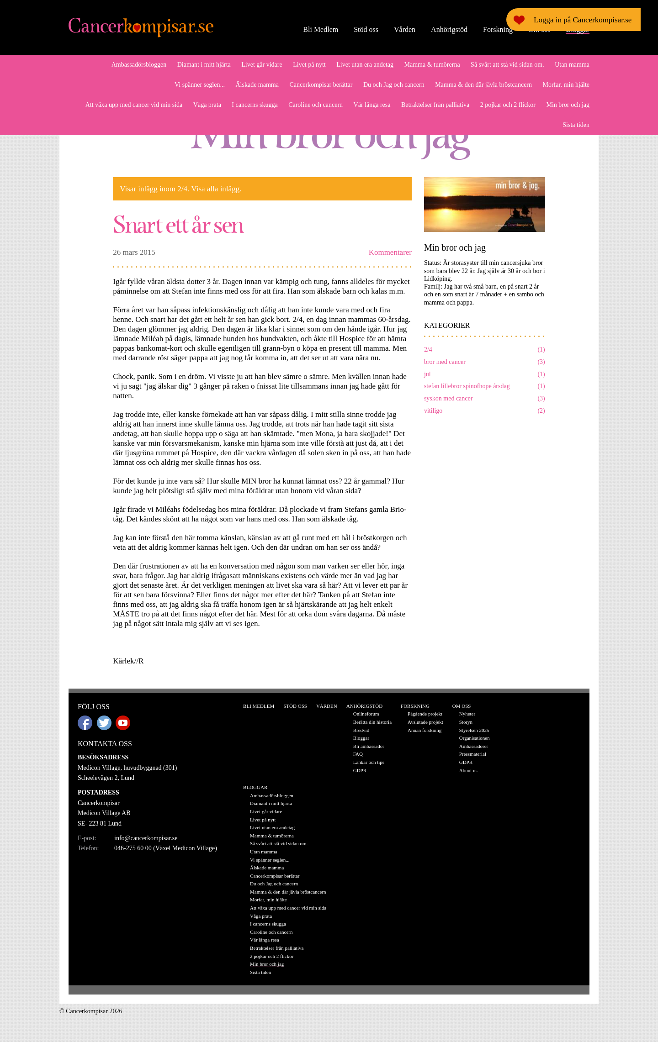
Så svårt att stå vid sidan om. (507, 64)
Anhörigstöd (449, 29)
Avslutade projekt (425, 722)
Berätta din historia (372, 722)
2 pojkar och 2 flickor (508, 104)
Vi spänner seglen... (200, 84)
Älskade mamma (256, 84)
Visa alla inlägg (215, 188)
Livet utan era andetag (364, 64)
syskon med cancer (484, 399)
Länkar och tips (368, 762)
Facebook (85, 723)
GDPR (359, 770)
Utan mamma (572, 64)
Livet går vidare (261, 64)
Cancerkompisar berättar (320, 84)
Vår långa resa (372, 104)
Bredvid (361, 730)
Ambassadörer (473, 746)
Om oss (539, 29)
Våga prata (207, 104)
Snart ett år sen (178, 223)
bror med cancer (484, 362)
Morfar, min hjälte (566, 84)
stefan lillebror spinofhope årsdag (484, 386)
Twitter (104, 723)
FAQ (358, 754)
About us (468, 770)
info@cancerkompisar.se (145, 838)
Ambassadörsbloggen (139, 64)
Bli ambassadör (368, 746)
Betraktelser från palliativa (435, 104)
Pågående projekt (425, 713)
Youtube (123, 723)
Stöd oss (366, 29)
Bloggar (577, 29)
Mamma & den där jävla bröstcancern (483, 84)
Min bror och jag (568, 104)
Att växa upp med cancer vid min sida (134, 104)
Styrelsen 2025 (474, 730)
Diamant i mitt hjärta (204, 64)
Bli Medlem (320, 29)
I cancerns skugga (254, 104)
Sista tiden (575, 124)
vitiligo (484, 411)
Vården (404, 29)
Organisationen (474, 738)
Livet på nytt (309, 64)
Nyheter (467, 713)
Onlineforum (366, 713)
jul (484, 375)
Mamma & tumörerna (432, 64)
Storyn (465, 722)
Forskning (498, 29)
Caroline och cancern (315, 104)
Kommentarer (390, 252)
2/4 (484, 350)
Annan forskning (424, 730)
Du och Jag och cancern (394, 84)
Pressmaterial (472, 754)
